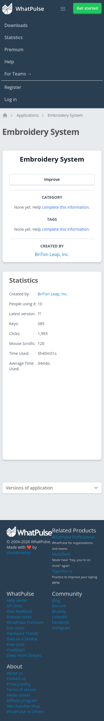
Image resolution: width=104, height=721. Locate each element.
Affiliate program (22, 700)
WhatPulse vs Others (25, 711)
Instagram (61, 627)
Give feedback (19, 611)
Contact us (16, 678)
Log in (10, 99)
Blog (56, 600)
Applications (28, 115)
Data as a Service (22, 638)
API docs (14, 605)
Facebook (60, 622)
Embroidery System (65, 115)
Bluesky (59, 611)
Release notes (19, 616)
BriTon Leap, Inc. (52, 254)
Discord (59, 605)
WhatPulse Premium (25, 622)
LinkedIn (60, 616)
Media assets (18, 695)
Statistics (13, 37)
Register (12, 87)
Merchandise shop (23, 706)
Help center (17, 600)
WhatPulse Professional (73, 537)
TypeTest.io (62, 571)
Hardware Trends (22, 633)
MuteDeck (61, 554)
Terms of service (21, 689)
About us (15, 673)
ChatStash (16, 649)
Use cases (15, 627)
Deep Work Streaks (24, 655)
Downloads (15, 25)
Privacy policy (19, 684)
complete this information (65, 207)
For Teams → (18, 74)
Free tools (15, 644)
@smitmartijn (19, 552)
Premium (14, 50)
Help (9, 62)
